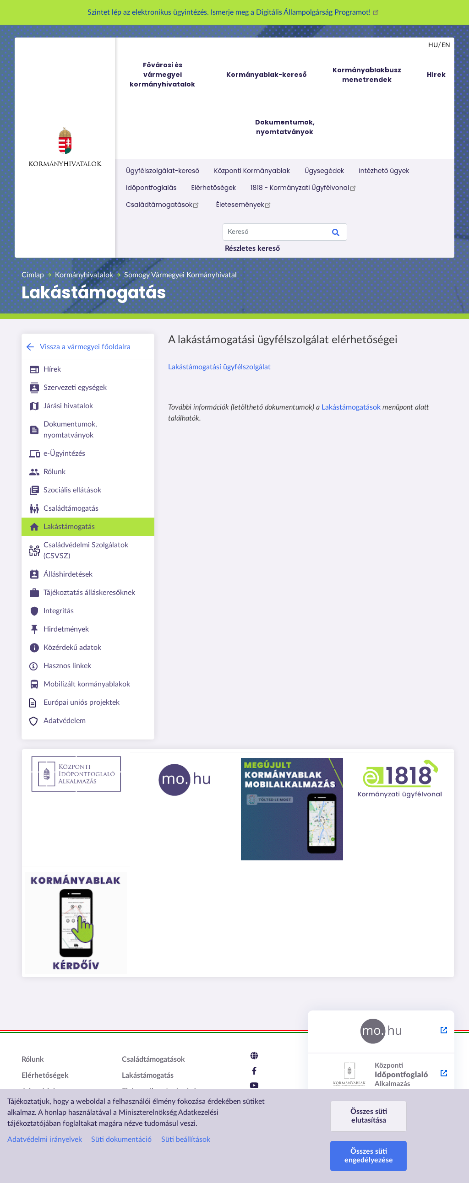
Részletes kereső (252, 248)
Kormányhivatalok (64, 147)
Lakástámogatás (148, 1075)
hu (433, 45)
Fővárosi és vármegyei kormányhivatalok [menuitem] (171, 75)
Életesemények (244, 205)
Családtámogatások (164, 205)
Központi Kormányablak (252, 170)
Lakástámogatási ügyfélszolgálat (219, 367)
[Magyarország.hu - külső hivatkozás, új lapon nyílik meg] (381, 1031)
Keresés (335, 233)
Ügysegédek (324, 170)
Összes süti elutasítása (368, 1116)
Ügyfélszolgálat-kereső (162, 170)
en (446, 45)
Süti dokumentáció (121, 1139)
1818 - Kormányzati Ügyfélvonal (304, 188)
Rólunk (33, 1059)
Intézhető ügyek (384, 170)
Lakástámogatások (351, 407)
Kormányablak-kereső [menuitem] (266, 74)
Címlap (33, 275)
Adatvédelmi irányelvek (44, 1139)
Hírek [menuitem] (436, 74)
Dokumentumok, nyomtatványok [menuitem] (285, 127)
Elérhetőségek (213, 187)
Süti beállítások (185, 1139)
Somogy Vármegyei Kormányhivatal (180, 275)
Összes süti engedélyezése (368, 1156)
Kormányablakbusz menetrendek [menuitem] (367, 74)
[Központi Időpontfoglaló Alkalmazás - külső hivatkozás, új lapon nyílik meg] (381, 1075)
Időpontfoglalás (151, 187)
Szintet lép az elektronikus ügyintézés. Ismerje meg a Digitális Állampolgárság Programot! (234, 12)
